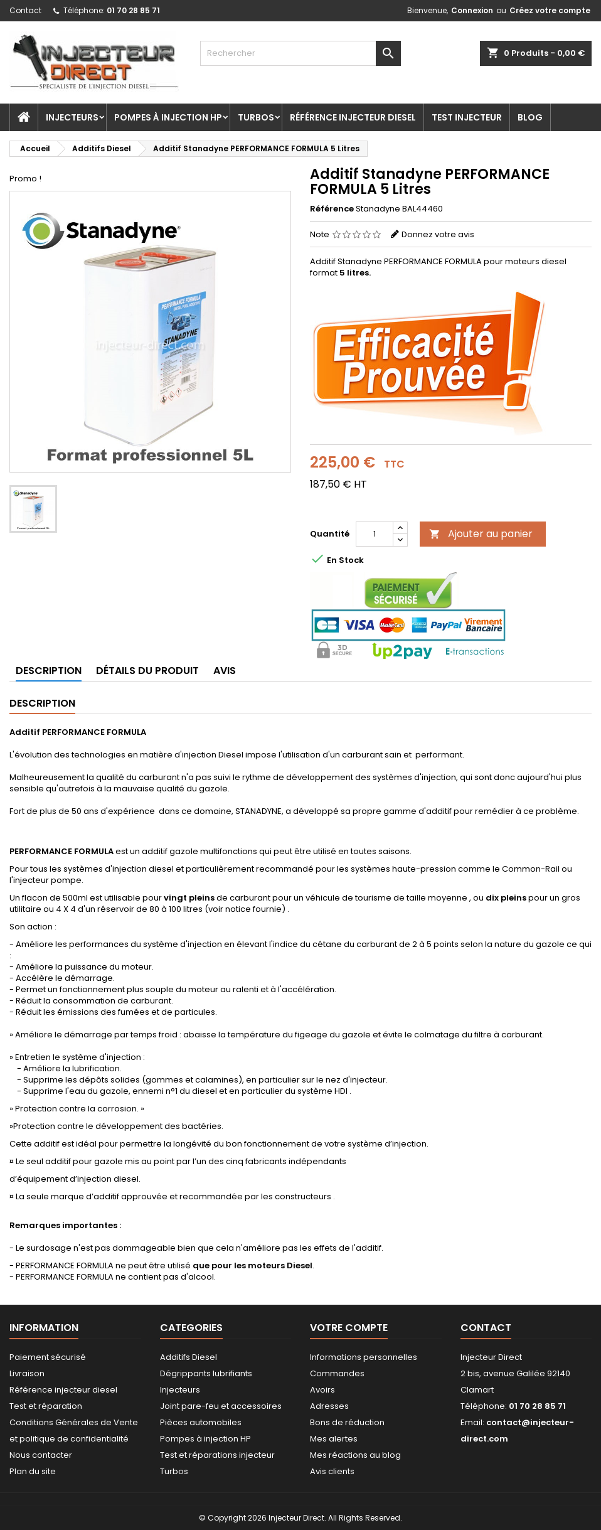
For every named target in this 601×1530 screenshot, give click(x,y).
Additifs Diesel (188, 1357)
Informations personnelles (363, 1357)
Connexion (472, 10)
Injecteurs (72, 117)
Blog (530, 117)
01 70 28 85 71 (133, 10)
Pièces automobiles (201, 1422)
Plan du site (32, 1471)
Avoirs (322, 1390)
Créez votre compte (549, 10)
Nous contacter (40, 1455)
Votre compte (349, 1327)
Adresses (329, 1406)
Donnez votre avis (438, 234)
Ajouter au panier (481, 534)
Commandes (337, 1373)
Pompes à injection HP (168, 117)
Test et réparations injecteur (217, 1455)
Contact (25, 10)
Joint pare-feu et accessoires (221, 1406)
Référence (332, 209)
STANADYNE (258, 811)
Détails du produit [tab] (147, 670)
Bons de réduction (347, 1422)
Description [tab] (49, 670)
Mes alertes (334, 1439)
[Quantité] (374, 534)
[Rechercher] (300, 53)
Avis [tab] (224, 670)
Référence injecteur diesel (353, 117)
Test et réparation (45, 1406)
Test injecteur (467, 117)
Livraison (27, 1373)
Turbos (256, 117)
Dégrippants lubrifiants (206, 1373)
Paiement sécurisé (47, 1357)
